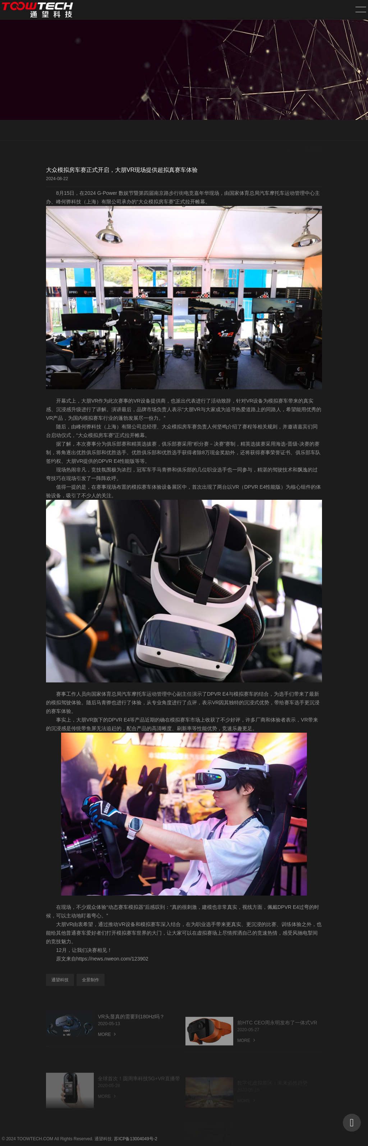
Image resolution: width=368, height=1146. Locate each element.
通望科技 (60, 979)
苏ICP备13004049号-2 (135, 1138)
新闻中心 (286, 130)
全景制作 (90, 979)
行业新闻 (313, 130)
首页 (263, 130)
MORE (106, 1043)
